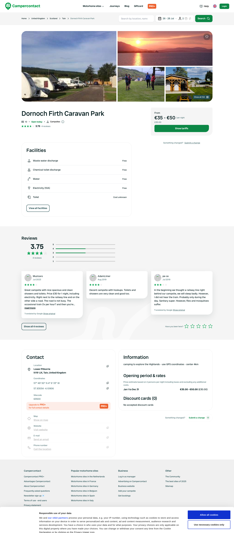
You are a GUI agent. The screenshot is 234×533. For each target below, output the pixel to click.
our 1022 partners (58, 494)
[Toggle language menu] (214, 6)
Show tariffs (181, 128)
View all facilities (38, 208)
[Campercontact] (23, 6)
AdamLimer (104, 276)
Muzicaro (38, 276)
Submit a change (192, 142)
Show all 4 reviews (34, 326)
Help (204, 6)
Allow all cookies (209, 491)
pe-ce (166, 276)
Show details (46, 527)
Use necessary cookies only (209, 501)
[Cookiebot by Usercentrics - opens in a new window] (19, 527)
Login (224, 6)
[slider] (198, 326)
